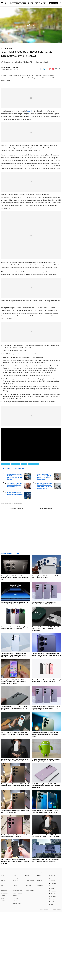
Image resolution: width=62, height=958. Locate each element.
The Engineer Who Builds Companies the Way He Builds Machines (14, 531)
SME (2, 931)
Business (3, 929)
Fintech (15, 947)
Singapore (39, 926)
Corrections (27, 934)
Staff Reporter (7, 67)
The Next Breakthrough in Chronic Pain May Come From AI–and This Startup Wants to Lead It (44, 532)
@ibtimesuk (16, 67)
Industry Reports (17, 949)
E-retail (14, 921)
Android (29, 157)
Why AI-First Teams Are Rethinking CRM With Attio (15, 539)
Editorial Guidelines (46, 554)
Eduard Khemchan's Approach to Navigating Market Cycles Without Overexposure (44, 523)
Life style (3, 941)
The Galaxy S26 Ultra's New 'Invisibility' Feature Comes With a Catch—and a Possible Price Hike (15, 907)
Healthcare (15, 926)
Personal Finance (5, 934)
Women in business (17, 939)
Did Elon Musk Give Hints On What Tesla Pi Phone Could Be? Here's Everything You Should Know (45, 675)
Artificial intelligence (17, 936)
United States (40, 931)
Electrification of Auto (18, 929)
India (38, 924)
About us (27, 921)
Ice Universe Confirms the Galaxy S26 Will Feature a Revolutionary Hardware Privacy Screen (45, 780)
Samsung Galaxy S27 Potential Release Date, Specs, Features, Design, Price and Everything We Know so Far (46, 701)
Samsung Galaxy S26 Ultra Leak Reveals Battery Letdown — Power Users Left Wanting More (15, 623)
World (2, 921)
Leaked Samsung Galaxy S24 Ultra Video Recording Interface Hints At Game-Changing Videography (46, 831)
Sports (2, 944)
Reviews (3, 947)
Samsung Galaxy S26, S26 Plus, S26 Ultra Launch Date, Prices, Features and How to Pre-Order (14, 754)
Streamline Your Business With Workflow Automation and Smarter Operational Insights (15, 523)
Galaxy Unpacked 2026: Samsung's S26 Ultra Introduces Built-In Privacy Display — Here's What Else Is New (46, 754)
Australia (39, 921)
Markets (3, 926)
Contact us (27, 924)
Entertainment (4, 939)
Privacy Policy (28, 929)
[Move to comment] (59, 68)
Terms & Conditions (29, 926)
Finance (15, 931)
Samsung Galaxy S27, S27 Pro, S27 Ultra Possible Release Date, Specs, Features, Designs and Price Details (13, 727)
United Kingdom (40, 929)
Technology (4, 936)
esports (15, 941)
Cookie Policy (28, 931)
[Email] (56, 68)
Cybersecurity (16, 934)
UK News (3, 924)
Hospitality (15, 924)
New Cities (15, 944)
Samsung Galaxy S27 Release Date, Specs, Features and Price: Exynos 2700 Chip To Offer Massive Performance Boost (14, 701)
